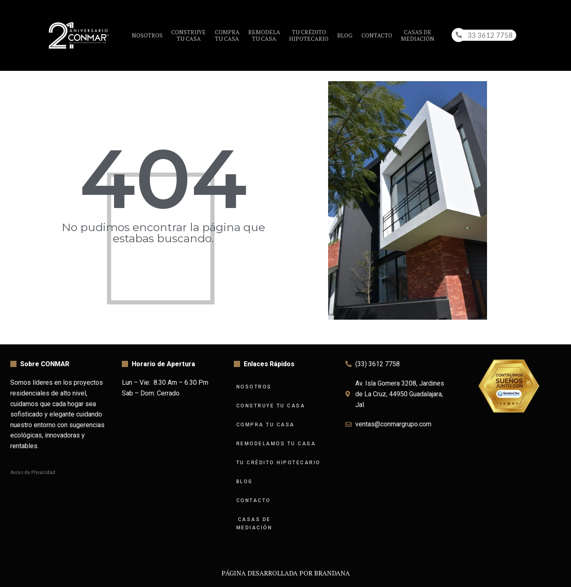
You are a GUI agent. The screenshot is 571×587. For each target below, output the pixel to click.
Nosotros (147, 35)
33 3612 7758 (490, 35)
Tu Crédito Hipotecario (278, 462)
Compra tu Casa (265, 425)
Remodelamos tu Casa (276, 444)
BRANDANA (332, 573)
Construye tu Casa (270, 406)
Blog (344, 35)
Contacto (376, 35)
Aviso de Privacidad (32, 472)
